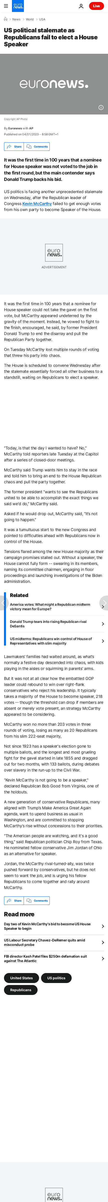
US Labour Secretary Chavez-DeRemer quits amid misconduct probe (44, 942)
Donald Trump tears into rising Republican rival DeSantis (48, 623)
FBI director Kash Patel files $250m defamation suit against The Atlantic (45, 958)
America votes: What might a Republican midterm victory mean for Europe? (50, 606)
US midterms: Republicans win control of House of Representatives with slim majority (51, 641)
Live (96, 6)
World (30, 19)
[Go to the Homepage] (18, 6)
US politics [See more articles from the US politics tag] (56, 978)
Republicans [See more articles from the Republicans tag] (20, 990)
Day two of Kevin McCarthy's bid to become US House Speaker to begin (47, 926)
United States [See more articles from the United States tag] (21, 978)
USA (42, 19)
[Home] (5, 19)
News (16, 19)
